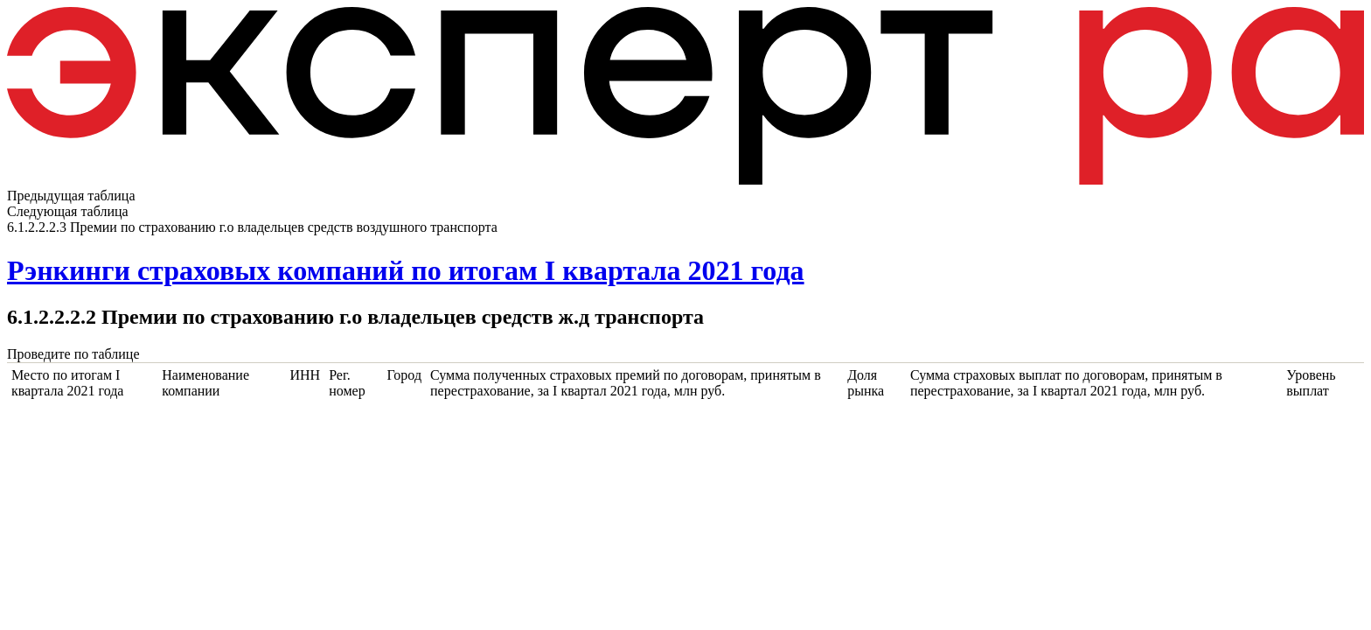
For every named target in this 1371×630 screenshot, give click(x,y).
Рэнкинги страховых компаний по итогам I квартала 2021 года (405, 270)
